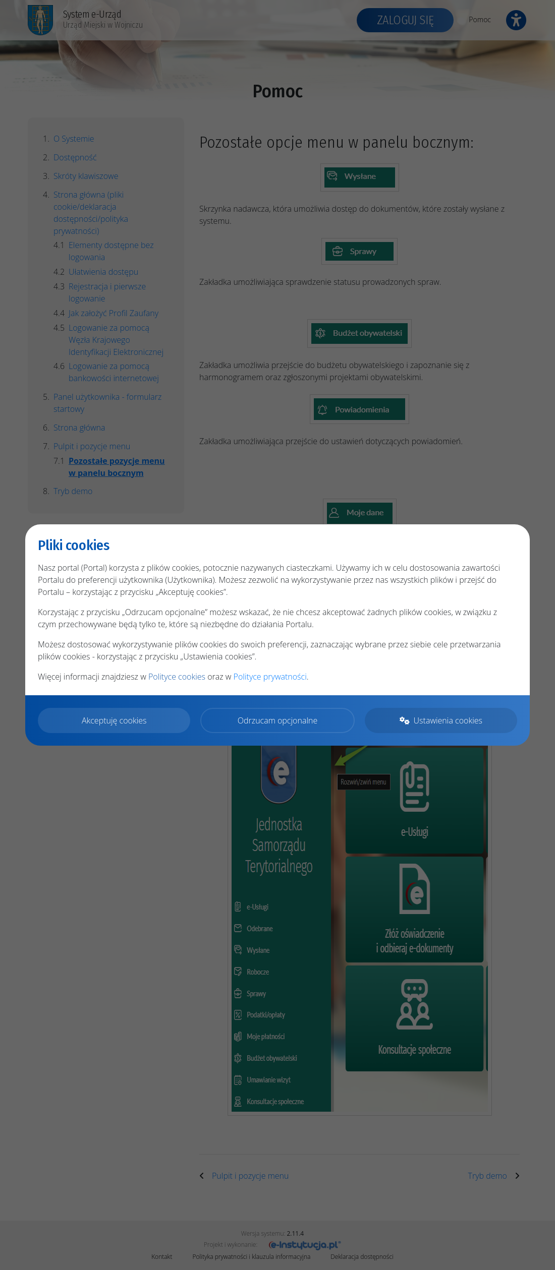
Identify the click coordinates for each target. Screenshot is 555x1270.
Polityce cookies (176, 676)
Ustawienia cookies (441, 720)
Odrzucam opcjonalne (277, 720)
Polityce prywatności (270, 676)
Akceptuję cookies (114, 720)
